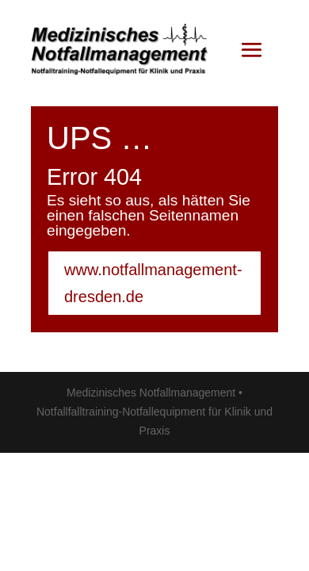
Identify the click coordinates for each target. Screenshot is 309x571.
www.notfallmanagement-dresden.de (153, 283)
